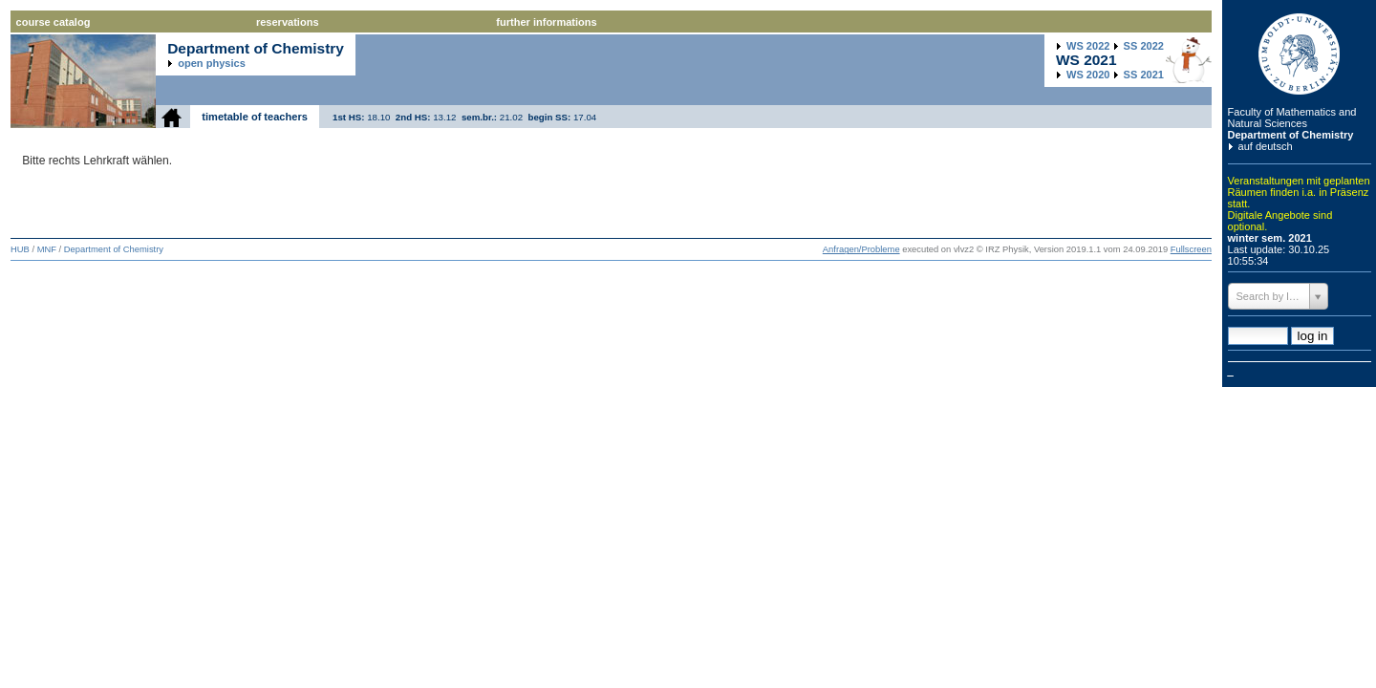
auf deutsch (1265, 146)
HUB (20, 249)
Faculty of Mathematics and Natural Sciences (1292, 117)
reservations (287, 22)
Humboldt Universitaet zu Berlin (1299, 54)
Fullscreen (1191, 249)
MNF (46, 249)
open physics (212, 63)
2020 (1087, 74)
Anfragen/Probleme (861, 249)
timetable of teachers (255, 116)
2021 (1144, 74)
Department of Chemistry (1291, 134)
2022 (1087, 46)
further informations (546, 22)
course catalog (53, 22)
